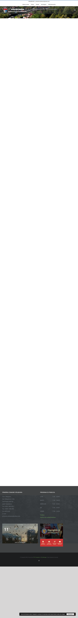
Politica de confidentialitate (48, 517)
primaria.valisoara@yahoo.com (43, 1)
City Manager (44, 557)
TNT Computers (36, 557)
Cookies (42, 515)
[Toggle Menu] (75, 10)
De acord (70, 614)
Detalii (63, 614)
